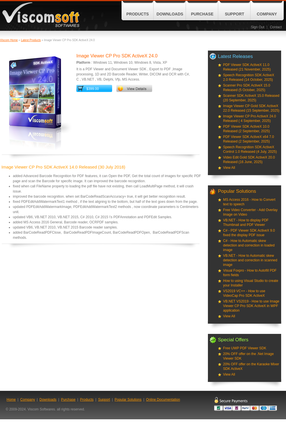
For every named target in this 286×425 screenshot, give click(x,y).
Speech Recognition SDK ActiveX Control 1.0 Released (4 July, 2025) (250, 149)
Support (234, 14)
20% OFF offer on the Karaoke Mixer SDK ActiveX (251, 366)
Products (137, 14)
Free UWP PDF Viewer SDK (244, 348)
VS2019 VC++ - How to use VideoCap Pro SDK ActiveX (244, 293)
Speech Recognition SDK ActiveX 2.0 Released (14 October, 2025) (248, 77)
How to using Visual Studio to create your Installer (250, 283)
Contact (276, 27)
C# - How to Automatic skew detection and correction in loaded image (249, 245)
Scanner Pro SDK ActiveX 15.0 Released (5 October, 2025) (246, 87)
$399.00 (92, 89)
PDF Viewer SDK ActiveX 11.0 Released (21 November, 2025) (247, 67)
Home (11, 400)
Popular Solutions (128, 400)
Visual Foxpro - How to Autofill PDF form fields (250, 272)
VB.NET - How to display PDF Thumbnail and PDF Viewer (246, 222)
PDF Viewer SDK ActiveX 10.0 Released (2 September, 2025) (246, 129)
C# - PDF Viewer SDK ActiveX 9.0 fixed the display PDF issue (249, 232)
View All (229, 168)
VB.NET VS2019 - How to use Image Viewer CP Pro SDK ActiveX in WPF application (251, 305)
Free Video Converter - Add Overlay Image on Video (250, 212)
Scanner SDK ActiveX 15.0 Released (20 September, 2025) (251, 98)
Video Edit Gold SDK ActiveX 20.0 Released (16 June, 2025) (249, 159)
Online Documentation (163, 400)
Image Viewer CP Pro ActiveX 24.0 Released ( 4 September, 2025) (249, 118)
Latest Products (31, 40)
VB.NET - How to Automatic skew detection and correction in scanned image (250, 260)
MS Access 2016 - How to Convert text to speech (249, 202)
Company (267, 14)
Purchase (202, 14)
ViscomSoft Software (40, 14)
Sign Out (257, 27)
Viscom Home (9, 40)
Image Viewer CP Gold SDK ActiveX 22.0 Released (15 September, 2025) (251, 108)
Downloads (169, 14)
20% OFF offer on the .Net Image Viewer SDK (248, 356)
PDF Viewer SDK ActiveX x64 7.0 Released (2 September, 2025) (248, 139)
